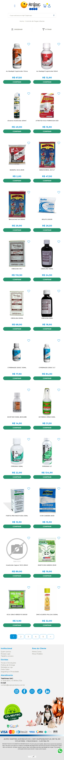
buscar (54, 15)
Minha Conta (36, 652)
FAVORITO (28, 44)
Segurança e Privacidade (10, 672)
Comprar (17, 82)
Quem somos (6, 652)
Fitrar (47, 29)
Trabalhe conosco (7, 656)
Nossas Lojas (5, 654)
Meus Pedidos (37, 654)
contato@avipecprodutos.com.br (13, 685)
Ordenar (17, 29)
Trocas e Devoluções (8, 663)
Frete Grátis (5, 669)
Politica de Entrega (8, 665)
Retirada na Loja (7, 667)
